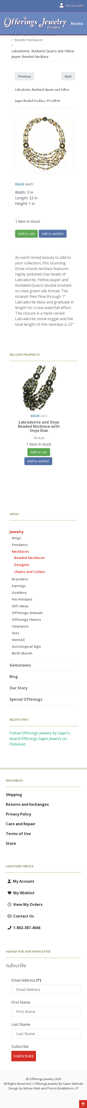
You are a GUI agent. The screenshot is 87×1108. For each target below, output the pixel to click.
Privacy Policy (18, 814)
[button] (75, 23)
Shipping (14, 794)
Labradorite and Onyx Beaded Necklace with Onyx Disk (39, 426)
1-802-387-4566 (23, 927)
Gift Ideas (20, 606)
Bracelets (20, 579)
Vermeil (18, 639)
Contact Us (20, 916)
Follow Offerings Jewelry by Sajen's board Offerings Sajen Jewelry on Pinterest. (40, 738)
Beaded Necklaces (29, 557)
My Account (20, 881)
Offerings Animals (27, 612)
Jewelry (16, 531)
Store (11, 843)
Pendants (20, 544)
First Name (20, 1002)
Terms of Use (18, 833)
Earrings (19, 585)
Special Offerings (26, 699)
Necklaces (20, 551)
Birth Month (22, 653)
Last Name (20, 1024)
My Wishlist (20, 892)
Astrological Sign (26, 646)
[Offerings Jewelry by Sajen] (36, 25)
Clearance (20, 626)
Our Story (18, 687)
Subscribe (20, 1046)
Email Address (26, 980)
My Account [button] (71, 5)
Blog (14, 676)
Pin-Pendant (22, 599)
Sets (15, 633)
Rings (16, 538)
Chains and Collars (29, 571)
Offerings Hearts (26, 619)
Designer (21, 564)
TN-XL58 (38, 438)
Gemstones (20, 665)
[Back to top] (83, 1104)
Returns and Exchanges (27, 804)
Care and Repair (20, 823)
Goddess (19, 592)
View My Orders (24, 904)
